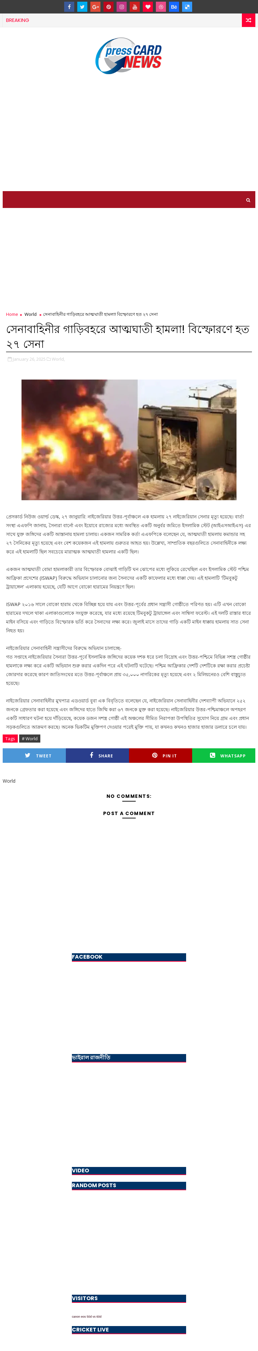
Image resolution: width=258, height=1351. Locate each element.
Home (12, 314)
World (31, 314)
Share (101, 755)
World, (58, 359)
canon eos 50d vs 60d (86, 1316)
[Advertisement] (129, 134)
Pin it (164, 755)
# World (30, 738)
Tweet (38, 755)
